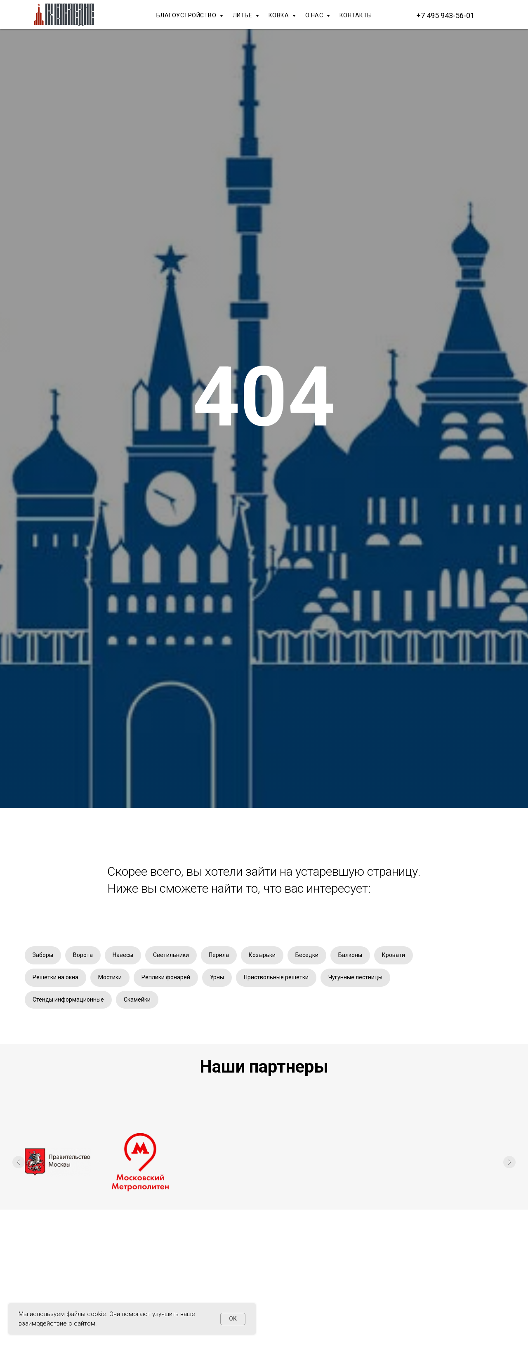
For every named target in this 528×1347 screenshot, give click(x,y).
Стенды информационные (68, 999)
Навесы (123, 955)
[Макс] (495, 15)
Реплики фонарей (165, 977)
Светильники (171, 955)
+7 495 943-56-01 (445, 15)
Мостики (110, 977)
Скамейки (137, 999)
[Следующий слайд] (509, 1162)
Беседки (306, 955)
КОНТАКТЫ (355, 15)
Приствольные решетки (276, 977)
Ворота (83, 955)
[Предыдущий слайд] (18, 1162)
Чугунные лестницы (355, 977)
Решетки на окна (55, 977)
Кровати (393, 955)
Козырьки (262, 955)
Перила (219, 955)
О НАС (315, 15)
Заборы (43, 955)
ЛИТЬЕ (243, 15)
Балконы (350, 955)
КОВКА (279, 15)
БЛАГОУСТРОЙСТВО (187, 15)
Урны (217, 977)
